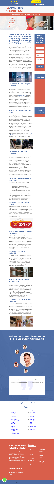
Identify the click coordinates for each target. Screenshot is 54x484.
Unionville (13, 415)
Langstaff (13, 432)
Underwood (13, 416)
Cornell (31, 418)
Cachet (31, 423)
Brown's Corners (33, 426)
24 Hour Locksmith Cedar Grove (33, 14)
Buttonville (32, 425)
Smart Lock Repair (32, 461)
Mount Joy (13, 423)
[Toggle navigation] (51, 9)
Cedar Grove (32, 419)
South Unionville (14, 419)
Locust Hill (13, 430)
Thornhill (12, 418)
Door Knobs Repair (32, 465)
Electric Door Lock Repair (32, 457)
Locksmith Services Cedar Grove (19, 14)
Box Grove (32, 428)
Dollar (31, 415)
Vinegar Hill (13, 412)
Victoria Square (14, 413)
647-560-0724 (36, 2)
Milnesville (13, 426)
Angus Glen (32, 432)
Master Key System (32, 453)
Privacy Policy (42, 449)
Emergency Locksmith (22, 95)
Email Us (13, 472)
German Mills (32, 412)
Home (10, 14)
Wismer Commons (14, 411)
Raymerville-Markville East (16, 420)
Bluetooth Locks (41, 452)
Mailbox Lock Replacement (41, 458)
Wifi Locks (41, 455)
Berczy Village (32, 429)
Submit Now (40, 66)
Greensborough (33, 411)
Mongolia (13, 425)
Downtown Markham (34, 413)
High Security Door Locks (32, 450)
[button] (17, 351)
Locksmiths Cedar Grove (26, 482)
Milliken (12, 428)
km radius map (40, 91)
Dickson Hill (32, 416)
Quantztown (13, 422)
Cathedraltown (32, 420)
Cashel (31, 422)
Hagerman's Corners (15, 433)
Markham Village (14, 429)
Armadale (31, 430)
